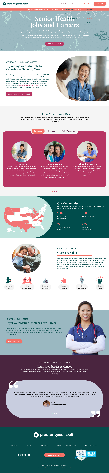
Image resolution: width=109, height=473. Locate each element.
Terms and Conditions (52, 467)
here (78, 9)
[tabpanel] (54, 159)
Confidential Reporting (65, 467)
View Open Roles (14, 341)
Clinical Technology (68, 131)
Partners (75, 4)
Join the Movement (54, 44)
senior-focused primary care (28, 85)
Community (38, 131)
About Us (86, 4)
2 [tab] (54, 191)
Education (52, 131)
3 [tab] (56, 191)
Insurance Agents (92, 445)
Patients (64, 4)
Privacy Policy (42, 467)
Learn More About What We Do (19, 94)
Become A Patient (54, 455)
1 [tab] (52, 191)
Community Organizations (66, 445)
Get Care (100, 4)
